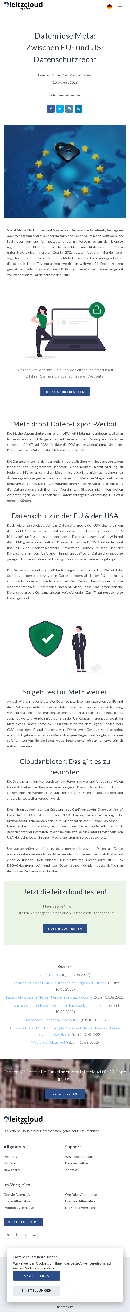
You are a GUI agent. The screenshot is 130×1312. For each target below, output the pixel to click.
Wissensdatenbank (79, 1157)
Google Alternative (18, 1194)
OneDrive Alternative (81, 1194)
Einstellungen (36, 1290)
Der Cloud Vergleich (80, 1208)
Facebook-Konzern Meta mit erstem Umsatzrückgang (49, 997)
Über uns (10, 1157)
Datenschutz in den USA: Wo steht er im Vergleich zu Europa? (59, 983)
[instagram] (7, 1235)
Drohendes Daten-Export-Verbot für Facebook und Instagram (58, 1005)
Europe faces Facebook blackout (49, 1020)
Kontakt (71, 1170)
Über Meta (49, 974)
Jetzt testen (65, 1093)
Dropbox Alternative (19, 1208)
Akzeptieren (37, 1276)
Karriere (10, 1163)
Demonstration (76, 1163)
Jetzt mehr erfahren (65, 391)
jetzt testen (23, 1222)
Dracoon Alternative (80, 1201)
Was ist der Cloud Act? (49, 1042)
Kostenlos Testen (65, 928)
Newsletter (12, 1170)
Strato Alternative (17, 1201)
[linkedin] (35, 1235)
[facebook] (16, 1235)
